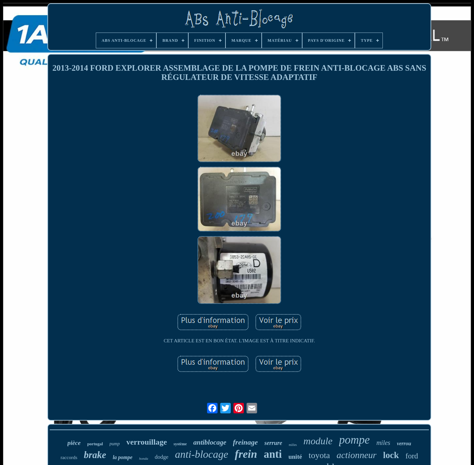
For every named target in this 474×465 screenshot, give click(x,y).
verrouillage (146, 442)
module (317, 440)
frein (246, 454)
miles (383, 442)
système (180, 444)
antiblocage (209, 442)
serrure (273, 443)
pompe (354, 439)
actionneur (356, 455)
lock (391, 455)
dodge (162, 457)
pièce (74, 442)
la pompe (122, 457)
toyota (319, 455)
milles (293, 445)
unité (295, 456)
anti (273, 454)
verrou (404, 443)
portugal (95, 443)
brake (95, 455)
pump (115, 443)
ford (412, 456)
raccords (69, 457)
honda (143, 458)
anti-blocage (201, 454)
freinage (245, 442)
